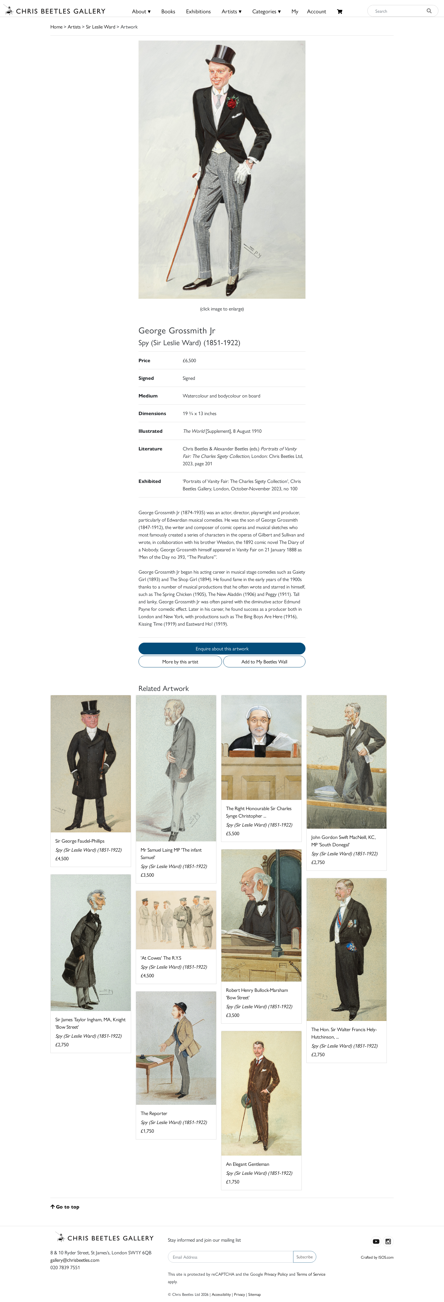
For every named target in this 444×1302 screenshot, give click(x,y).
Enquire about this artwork (222, 648)
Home (56, 26)
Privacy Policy (276, 1274)
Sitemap (254, 1294)
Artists (74, 26)
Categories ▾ (266, 11)
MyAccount (309, 11)
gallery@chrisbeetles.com (74, 1259)
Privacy (239, 1294)
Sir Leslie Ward (100, 26)
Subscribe (305, 1256)
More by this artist (180, 661)
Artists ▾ (231, 11)
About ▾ (141, 11)
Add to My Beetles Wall (264, 661)
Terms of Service (311, 1274)
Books (168, 11)
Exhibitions (198, 11)
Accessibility (221, 1294)
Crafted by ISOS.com (377, 1257)
